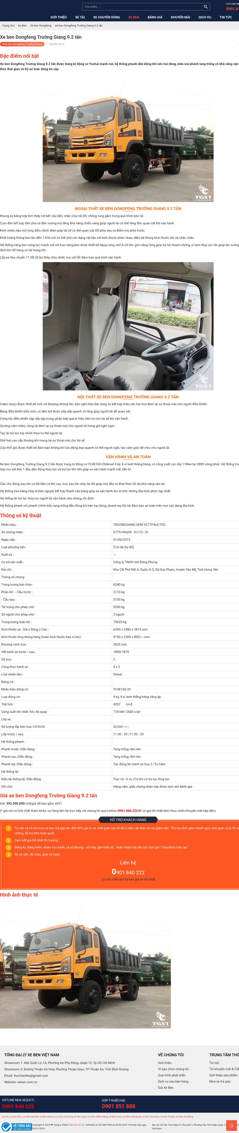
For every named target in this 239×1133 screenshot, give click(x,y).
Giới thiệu (165, 1063)
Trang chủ (8, 25)
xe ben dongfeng (184, 1116)
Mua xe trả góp (219, 1081)
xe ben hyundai (31, 1116)
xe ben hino (16, 1116)
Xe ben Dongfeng (40, 25)
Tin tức (214, 1063)
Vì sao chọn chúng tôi (173, 1069)
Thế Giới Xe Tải (77, 1125)
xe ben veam (80, 1116)
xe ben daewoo (48, 1116)
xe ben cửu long (64, 1116)
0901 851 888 (118, 1106)
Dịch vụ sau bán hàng (173, 1081)
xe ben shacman (150, 1116)
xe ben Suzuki (167, 1116)
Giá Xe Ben (165, 1088)
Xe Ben (22, 25)
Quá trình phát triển (171, 1075)
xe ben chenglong (132, 1116)
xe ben (5, 1116)
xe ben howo (115, 1116)
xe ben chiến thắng (98, 1116)
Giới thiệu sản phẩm (223, 1075)
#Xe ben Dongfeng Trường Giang (22, 44)
